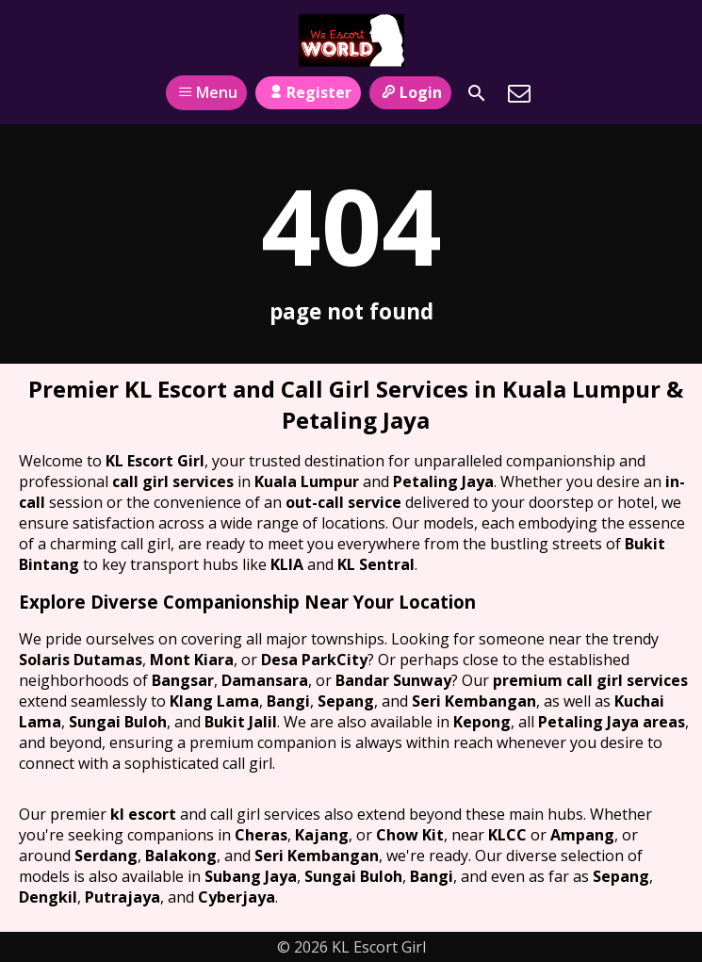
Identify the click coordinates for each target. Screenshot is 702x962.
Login (410, 92)
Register (308, 92)
